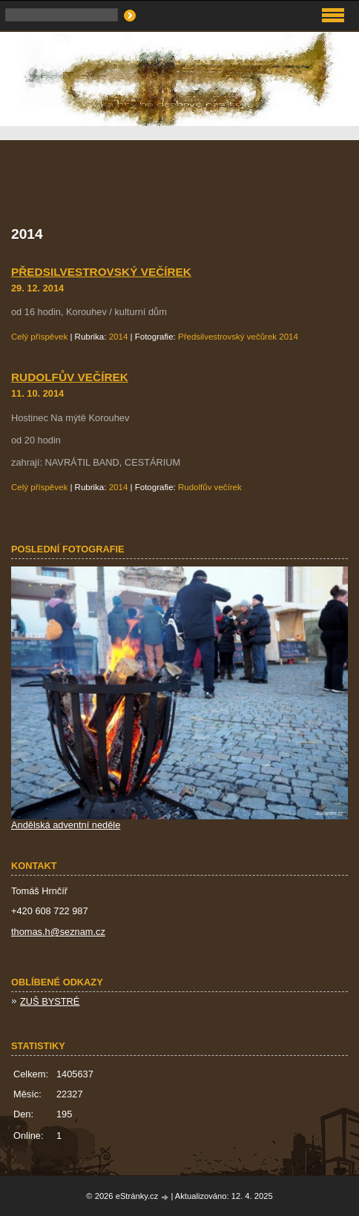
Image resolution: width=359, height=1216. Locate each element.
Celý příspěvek (39, 336)
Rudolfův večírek (69, 377)
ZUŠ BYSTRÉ (49, 1001)
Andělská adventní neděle (65, 824)
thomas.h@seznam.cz (58, 931)
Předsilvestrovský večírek (101, 271)
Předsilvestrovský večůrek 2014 (238, 336)
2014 (118, 336)
